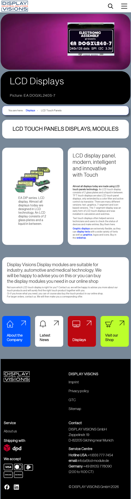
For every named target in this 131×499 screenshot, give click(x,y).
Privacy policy (79, 391)
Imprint (74, 382)
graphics (87, 235)
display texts (83, 232)
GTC (72, 400)
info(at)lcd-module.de (93, 460)
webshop (81, 238)
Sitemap (75, 409)
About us (10, 431)
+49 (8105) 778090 (97, 466)
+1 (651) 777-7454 (100, 455)
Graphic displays (81, 228)
